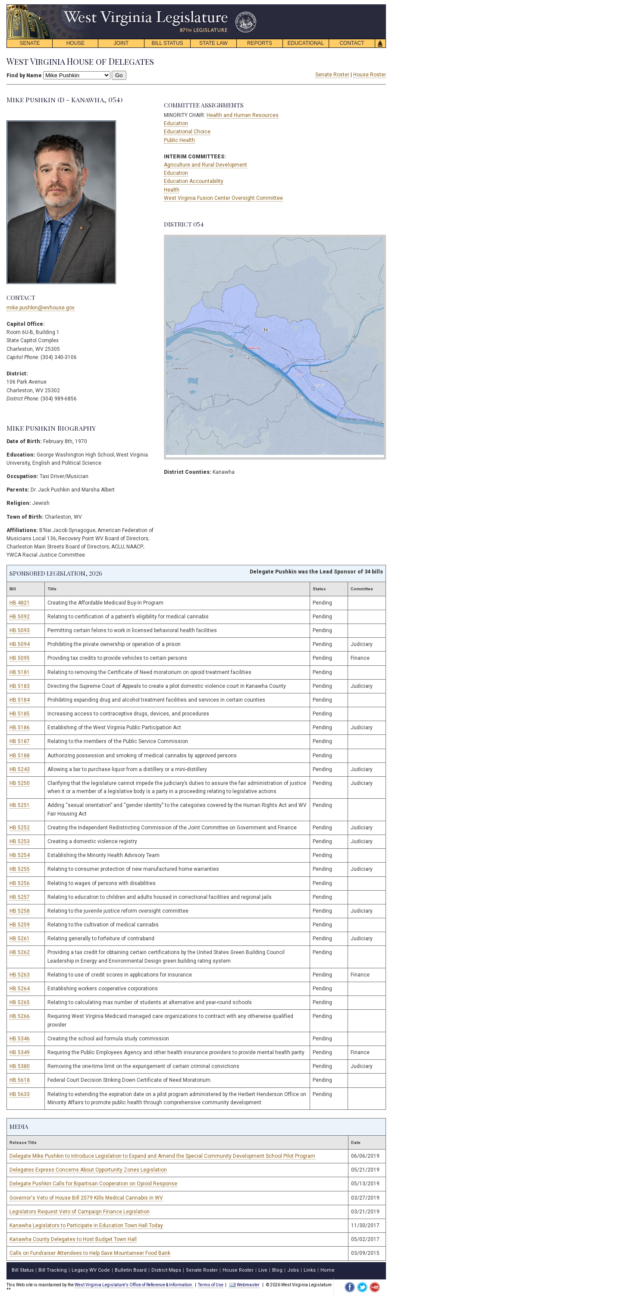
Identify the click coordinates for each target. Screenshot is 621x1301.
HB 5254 (19, 855)
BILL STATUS (167, 43)
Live (262, 1270)
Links (310, 1270)
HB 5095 (19, 658)
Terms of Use (210, 1284)
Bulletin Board (131, 1270)
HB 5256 (19, 883)
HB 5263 (19, 975)
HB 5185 (19, 714)
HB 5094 (19, 644)
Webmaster (244, 1284)
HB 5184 (19, 700)
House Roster (369, 75)
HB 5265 (19, 1002)
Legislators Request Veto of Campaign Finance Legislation (79, 1212)
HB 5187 (19, 741)
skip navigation (250, 6)
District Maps (166, 1270)
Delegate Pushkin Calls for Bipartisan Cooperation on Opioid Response (93, 1184)
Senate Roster (332, 75)
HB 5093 (19, 630)
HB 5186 (19, 728)
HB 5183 (19, 686)
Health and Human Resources (243, 115)
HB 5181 (19, 672)
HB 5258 (19, 911)
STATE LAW (213, 43)
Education (176, 123)
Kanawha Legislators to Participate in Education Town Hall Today (86, 1225)
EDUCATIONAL (306, 43)
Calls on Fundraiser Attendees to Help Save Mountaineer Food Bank (89, 1253)
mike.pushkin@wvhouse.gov (40, 308)
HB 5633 (19, 1094)
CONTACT (351, 43)
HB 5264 (19, 989)
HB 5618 (19, 1080)
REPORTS (259, 43)
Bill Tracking (52, 1270)
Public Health (179, 140)
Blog (277, 1270)
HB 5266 (19, 1016)
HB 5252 (19, 828)
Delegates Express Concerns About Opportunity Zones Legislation (88, 1170)
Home (327, 1270)
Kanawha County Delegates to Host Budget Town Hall (73, 1239)
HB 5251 (19, 805)
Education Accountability (193, 181)
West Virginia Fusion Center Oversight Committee (223, 198)
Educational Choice (187, 132)
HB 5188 (19, 756)
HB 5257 (19, 897)
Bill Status (23, 1270)
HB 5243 (19, 769)
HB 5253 (19, 841)
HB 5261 (19, 939)
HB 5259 (19, 925)
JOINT (121, 43)
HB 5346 (19, 1039)
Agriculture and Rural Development (205, 165)
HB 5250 (19, 783)
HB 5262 (19, 952)
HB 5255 (19, 869)
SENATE (29, 43)
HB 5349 (19, 1052)
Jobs (293, 1270)
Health (171, 190)
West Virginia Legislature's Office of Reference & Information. (134, 1284)
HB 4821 (19, 603)
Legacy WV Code (91, 1270)
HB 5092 (19, 617)
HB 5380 (19, 1066)
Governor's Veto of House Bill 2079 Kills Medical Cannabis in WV (86, 1198)
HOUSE (75, 43)
